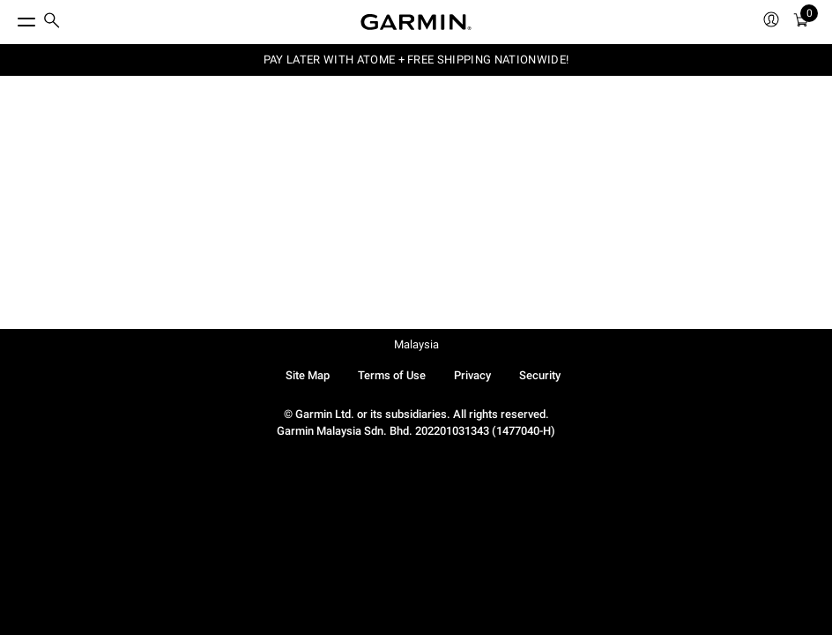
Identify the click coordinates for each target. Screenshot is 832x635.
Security (540, 375)
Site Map (308, 375)
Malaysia (416, 344)
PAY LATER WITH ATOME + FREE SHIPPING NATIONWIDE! (416, 59)
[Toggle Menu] (10, 17)
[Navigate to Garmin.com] (416, 22)
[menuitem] (52, 22)
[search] (52, 22)
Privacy (472, 375)
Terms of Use (392, 375)
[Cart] (801, 22)
